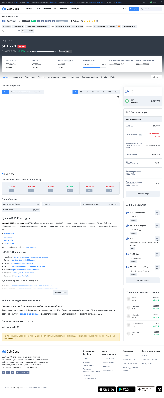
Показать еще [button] (143, 194)
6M (98, 92)
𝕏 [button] (38, 21)
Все (116, 92)
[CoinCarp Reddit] (13, 372)
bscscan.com (9, 243)
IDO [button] (55, 9)
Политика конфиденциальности (91, 370)
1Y (104, 92)
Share (156, 77)
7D (81, 92)
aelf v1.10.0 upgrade (136, 225)
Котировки (17, 77)
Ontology (135, 306)
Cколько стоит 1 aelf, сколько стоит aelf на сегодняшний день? (34, 306)
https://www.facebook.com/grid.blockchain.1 (30, 257)
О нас (85, 358)
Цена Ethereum (108, 362)
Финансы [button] (64, 9)
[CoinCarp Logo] (11, 9)
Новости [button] (47, 9)
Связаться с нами (130, 363)
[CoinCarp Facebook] (8, 372)
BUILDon (135, 332)
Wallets (113, 77)
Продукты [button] (75, 9)
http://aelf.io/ (31, 247)
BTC (12, 174)
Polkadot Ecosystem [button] (63, 26)
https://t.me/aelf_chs (21, 276)
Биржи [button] (37, 9)
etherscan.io (9, 237)
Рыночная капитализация (20, 92)
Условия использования (89, 363)
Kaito (134, 298)
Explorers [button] (18, 27)
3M (92, 92)
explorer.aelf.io (10, 234)
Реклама (126, 355)
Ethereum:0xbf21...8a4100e (106, 26)
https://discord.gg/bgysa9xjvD (22, 263)
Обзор (6, 77)
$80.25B (72, 2)
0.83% (21, 46)
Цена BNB (106, 366)
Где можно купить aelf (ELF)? (17, 321)
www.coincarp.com (15, 387)
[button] (143, 2)
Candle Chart (38, 92)
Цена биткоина (108, 358)
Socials (104, 77)
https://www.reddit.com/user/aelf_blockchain (27, 266)
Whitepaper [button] (43, 27)
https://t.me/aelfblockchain (23, 273)
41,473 (16, 2)
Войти (125, 9)
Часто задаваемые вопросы (130, 368)
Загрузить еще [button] (129, 26)
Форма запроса (129, 359)
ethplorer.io (8, 240)
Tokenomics (30, 77)
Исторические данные (58, 77)
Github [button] (30, 27)
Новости (75, 77)
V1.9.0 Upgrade (134, 254)
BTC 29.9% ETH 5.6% (97, 2)
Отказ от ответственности (89, 377)
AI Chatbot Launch (135, 212)
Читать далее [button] (60, 292)
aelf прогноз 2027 (12, 327)
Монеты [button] (28, 9)
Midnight (135, 315)
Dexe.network (137, 324)
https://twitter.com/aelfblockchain (23, 260)
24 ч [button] (68, 51)
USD (6, 174)
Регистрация (134, 9)
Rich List (41, 77)
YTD (110, 92)
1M (87, 92)
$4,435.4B (53, 2)
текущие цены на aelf (30, 314)
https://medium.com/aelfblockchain (25, 269)
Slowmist (27, 31)
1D (75, 92)
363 (27, 2)
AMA (130, 238)
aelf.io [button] (7, 27)
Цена (5, 92)
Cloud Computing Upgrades (139, 267)
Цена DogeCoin (108, 370)
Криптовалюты (7, 16)
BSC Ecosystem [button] (77, 26)
